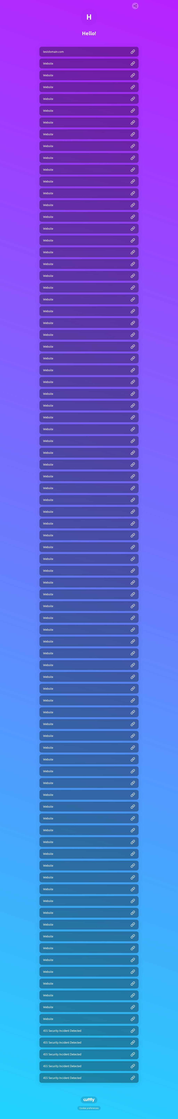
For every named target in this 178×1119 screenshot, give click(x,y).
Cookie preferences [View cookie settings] (89, 1108)
